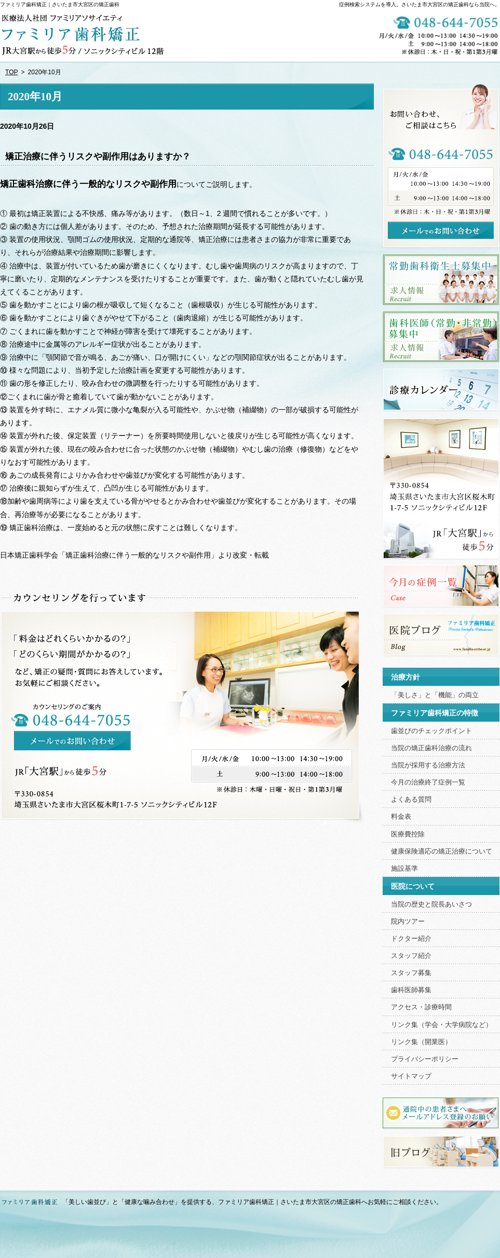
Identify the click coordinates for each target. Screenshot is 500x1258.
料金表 (401, 816)
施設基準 (404, 868)
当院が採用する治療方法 (428, 765)
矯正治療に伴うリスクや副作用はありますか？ (98, 156)
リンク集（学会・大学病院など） (441, 1025)
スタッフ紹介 (411, 955)
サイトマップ (411, 1076)
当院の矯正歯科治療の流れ (431, 748)
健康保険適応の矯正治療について (441, 851)
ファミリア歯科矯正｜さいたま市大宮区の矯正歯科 (59, 4)
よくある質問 (411, 799)
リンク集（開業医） (421, 1042)
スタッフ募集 (411, 973)
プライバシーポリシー (424, 1059)
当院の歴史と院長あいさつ (431, 904)
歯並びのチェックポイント (431, 731)
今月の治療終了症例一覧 (428, 782)
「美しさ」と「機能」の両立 (435, 695)
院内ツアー (408, 921)
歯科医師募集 (411, 990)
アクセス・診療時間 (421, 1007)
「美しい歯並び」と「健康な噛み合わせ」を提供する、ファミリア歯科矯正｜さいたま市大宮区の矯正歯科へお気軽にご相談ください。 (252, 1202)
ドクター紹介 (411, 938)
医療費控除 (408, 834)
